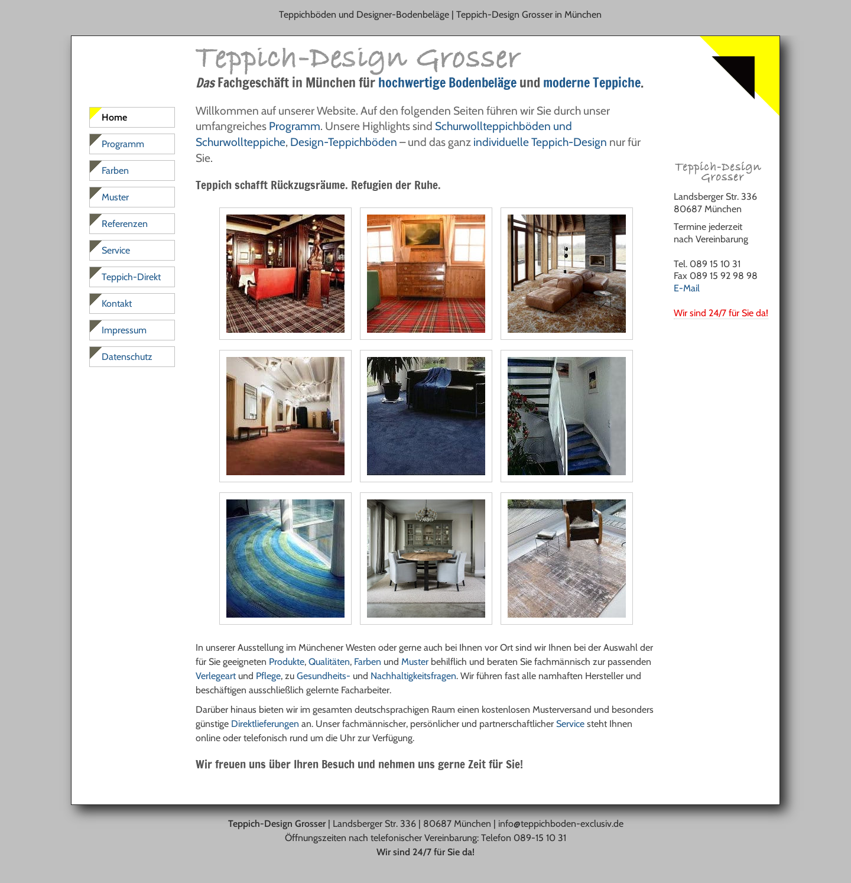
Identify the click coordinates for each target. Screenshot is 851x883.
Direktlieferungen (265, 723)
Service (570, 723)
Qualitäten (329, 661)
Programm (294, 126)
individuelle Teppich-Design (540, 142)
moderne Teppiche (592, 82)
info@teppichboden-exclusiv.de (560, 823)
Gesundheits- (323, 675)
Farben (367, 661)
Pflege (268, 675)
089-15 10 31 (540, 837)
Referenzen (125, 223)
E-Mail (687, 288)
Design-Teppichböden (343, 142)
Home (114, 117)
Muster (414, 661)
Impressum (124, 330)
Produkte (286, 661)
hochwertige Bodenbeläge (447, 82)
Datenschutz (127, 356)
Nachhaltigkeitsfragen (413, 675)
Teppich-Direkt (131, 277)
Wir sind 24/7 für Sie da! (721, 313)
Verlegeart (216, 675)
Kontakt (117, 303)
